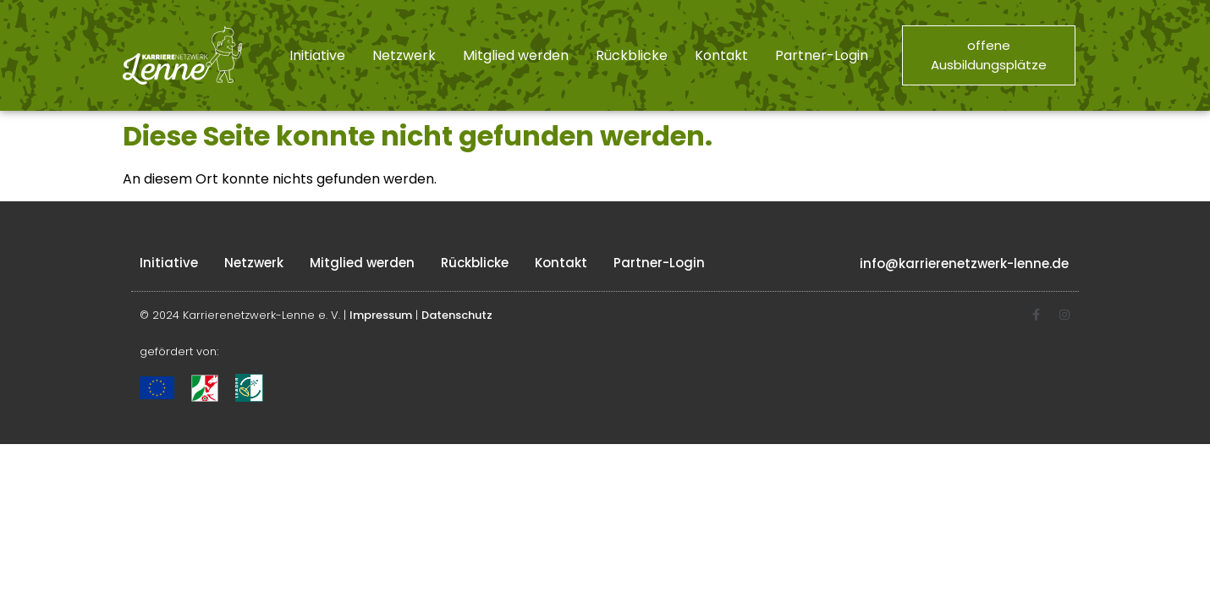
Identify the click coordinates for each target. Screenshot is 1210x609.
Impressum (380, 315)
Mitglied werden (516, 55)
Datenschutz (456, 315)
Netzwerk (404, 55)
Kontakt (721, 55)
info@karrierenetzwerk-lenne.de (964, 263)
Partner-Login (821, 55)
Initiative (317, 55)
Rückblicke (632, 55)
